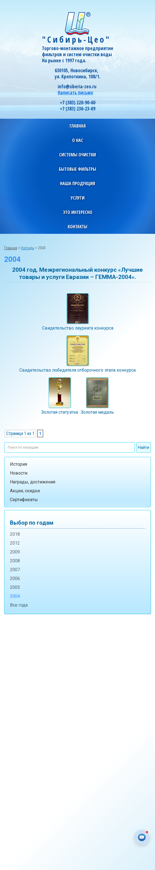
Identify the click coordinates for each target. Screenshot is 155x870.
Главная (78, 126)
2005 (15, 587)
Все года (19, 605)
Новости (18, 473)
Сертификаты (24, 499)
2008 (15, 560)
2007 (15, 569)
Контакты (77, 227)
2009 (15, 552)
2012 (15, 543)
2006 (15, 578)
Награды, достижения (32, 482)
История (18, 464)
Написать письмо (75, 92)
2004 (15, 596)
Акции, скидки (25, 490)
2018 (15, 534)
